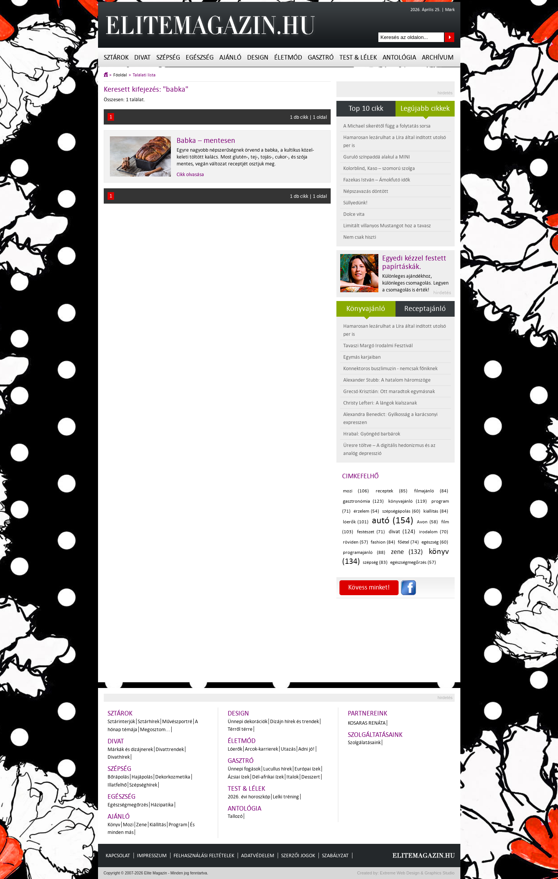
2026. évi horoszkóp (249, 797)
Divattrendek (170, 749)
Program (178, 824)
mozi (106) (356, 491)
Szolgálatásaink (364, 742)
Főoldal (120, 75)
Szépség (168, 57)
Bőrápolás (118, 777)
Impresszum (152, 855)
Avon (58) (427, 522)
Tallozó (235, 816)
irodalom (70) (433, 531)
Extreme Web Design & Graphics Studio (417, 873)
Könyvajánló (365, 308)
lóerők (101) (356, 522)
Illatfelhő (117, 785)
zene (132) (407, 551)
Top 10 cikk (366, 108)
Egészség (200, 57)
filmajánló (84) (431, 491)
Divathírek (119, 757)
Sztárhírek (148, 721)
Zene (141, 824)
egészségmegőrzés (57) (413, 562)
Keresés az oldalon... (449, 37)
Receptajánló (425, 308)
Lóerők (235, 749)
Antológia (399, 57)
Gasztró (321, 57)
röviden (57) (355, 542)
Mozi (128, 824)
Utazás (288, 749)
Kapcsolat (118, 855)
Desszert (310, 777)
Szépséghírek (143, 785)
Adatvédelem (257, 855)
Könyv (114, 824)
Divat (142, 57)
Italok (292, 777)
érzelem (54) (366, 511)
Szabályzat (335, 855)
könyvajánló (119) (407, 501)
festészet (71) (371, 531)
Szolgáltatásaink (375, 734)
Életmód (288, 57)
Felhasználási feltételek (204, 855)
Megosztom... (155, 729)
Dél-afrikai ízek (268, 777)
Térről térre (240, 729)
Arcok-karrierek (261, 749)
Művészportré (177, 721)
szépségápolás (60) (401, 511)
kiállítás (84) (435, 511)
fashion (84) (383, 542)
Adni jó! (306, 749)
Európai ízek (307, 769)
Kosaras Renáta (367, 723)
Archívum (437, 57)
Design (258, 57)
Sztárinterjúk (121, 721)
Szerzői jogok (298, 855)
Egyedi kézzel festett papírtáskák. (414, 262)
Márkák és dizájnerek (130, 749)
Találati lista (144, 75)
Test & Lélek (358, 57)
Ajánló (230, 57)
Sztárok (116, 57)
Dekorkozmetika (172, 777)
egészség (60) (434, 542)
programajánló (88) (364, 552)
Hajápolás (142, 777)
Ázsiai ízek (238, 777)
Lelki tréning (286, 797)
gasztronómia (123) (363, 501)
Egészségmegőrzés (128, 805)
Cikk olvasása (190, 174)
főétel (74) (408, 542)
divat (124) (402, 531)
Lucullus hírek (277, 769)
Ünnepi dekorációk (247, 721)
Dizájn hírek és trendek (294, 721)
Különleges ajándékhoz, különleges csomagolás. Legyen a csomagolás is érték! (415, 283)
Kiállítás (158, 824)
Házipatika (162, 805)
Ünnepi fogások (244, 769)
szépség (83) (375, 562)
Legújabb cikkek (425, 108)
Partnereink (367, 713)
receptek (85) (391, 491)
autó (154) (392, 520)
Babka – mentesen (206, 140)
